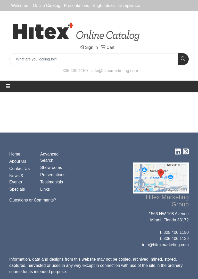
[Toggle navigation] (8, 86)
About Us (17, 161)
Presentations (52, 175)
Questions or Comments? (32, 200)
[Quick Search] (93, 59)
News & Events (16, 179)
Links (45, 189)
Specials (17, 189)
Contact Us (19, 168)
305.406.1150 (75, 70)
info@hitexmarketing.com (115, 70)
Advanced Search (49, 157)
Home (14, 154)
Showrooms (51, 167)
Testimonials (51, 182)
